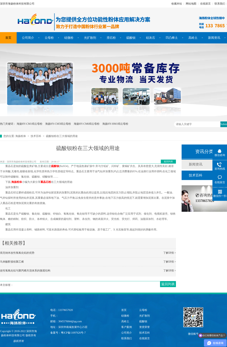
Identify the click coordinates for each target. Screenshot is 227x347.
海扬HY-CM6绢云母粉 (87, 123)
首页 (8, 37)
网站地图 (191, 3)
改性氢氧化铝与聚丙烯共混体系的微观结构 (25, 270)
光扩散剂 (90, 37)
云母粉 (49, 37)
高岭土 (192, 37)
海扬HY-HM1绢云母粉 (115, 123)
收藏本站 (176, 3)
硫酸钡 (130, 37)
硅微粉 (68, 37)
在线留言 (205, 3)
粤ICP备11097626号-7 (73, 332)
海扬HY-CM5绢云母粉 (58, 123)
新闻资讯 (214, 37)
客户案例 (126, 327)
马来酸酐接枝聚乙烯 (12, 261)
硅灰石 (150, 37)
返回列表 (168, 161)
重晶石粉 (45, 182)
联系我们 (220, 3)
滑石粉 (111, 37)
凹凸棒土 (172, 37)
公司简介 (28, 37)
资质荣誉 (144, 327)
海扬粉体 (20, 136)
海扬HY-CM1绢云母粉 (29, 123)
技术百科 (36, 136)
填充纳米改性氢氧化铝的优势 (17, 252)
